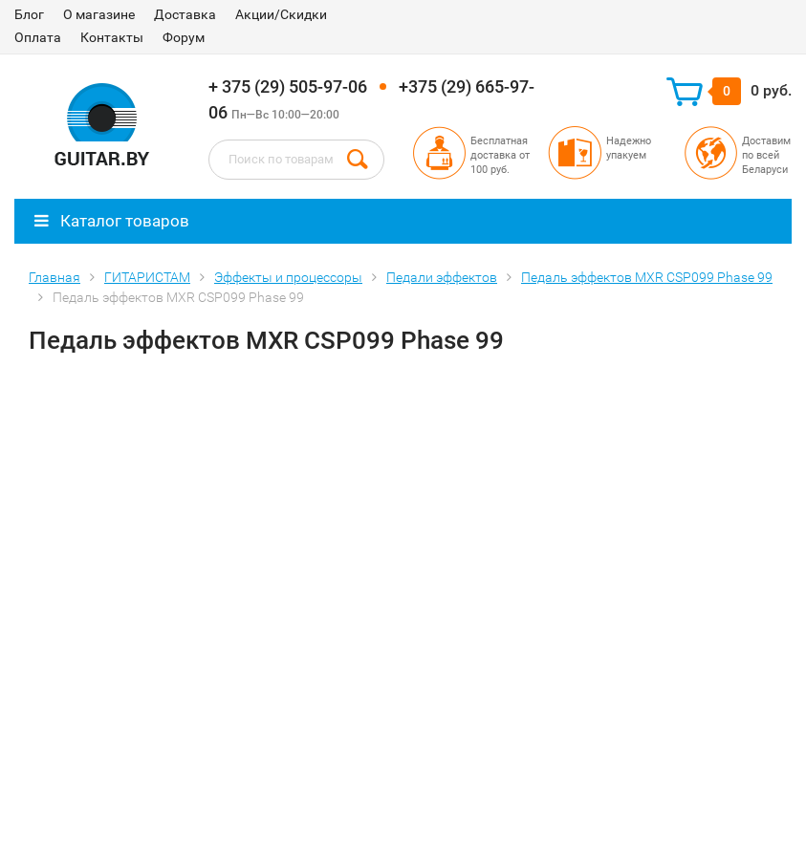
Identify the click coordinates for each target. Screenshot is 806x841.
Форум (184, 37)
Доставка (185, 14)
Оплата (37, 37)
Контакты (111, 37)
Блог (29, 14)
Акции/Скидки (281, 14)
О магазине (99, 14)
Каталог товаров (111, 220)
